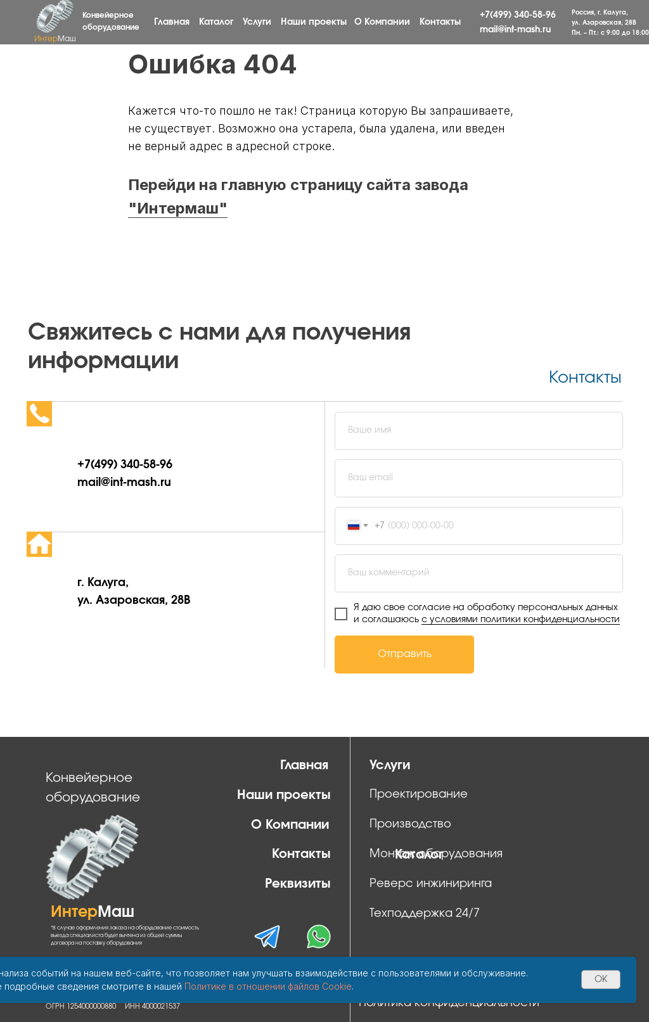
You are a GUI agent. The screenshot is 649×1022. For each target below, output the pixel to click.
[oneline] (479, 573)
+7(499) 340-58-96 (518, 15)
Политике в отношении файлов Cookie (268, 986)
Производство (410, 824)
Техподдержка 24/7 (424, 913)
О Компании (382, 22)
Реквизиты (298, 884)
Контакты (440, 22)
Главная (172, 22)
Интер (55, 38)
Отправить (405, 654)
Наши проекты (314, 22)
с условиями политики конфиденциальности (520, 619)
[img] (318, 936)
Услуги (257, 22)
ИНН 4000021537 (152, 1006)
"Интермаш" (178, 208)
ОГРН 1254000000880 (81, 1006)
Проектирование (418, 794)
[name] (479, 431)
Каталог (216, 22)
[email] (479, 478)
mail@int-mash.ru (515, 29)
